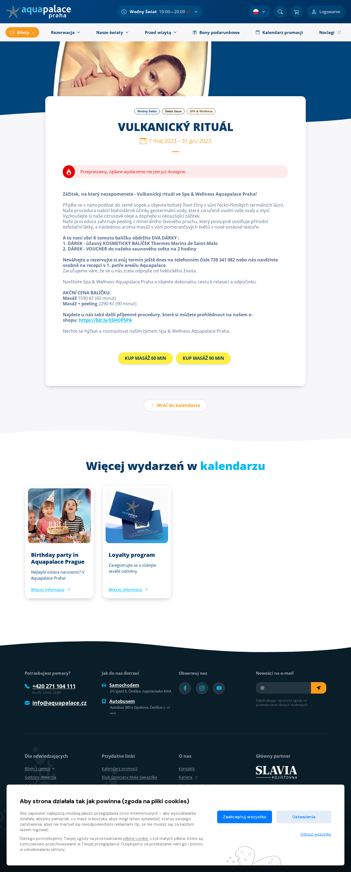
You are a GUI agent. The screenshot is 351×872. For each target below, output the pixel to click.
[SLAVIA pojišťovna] (276, 772)
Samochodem (120, 685)
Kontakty (187, 768)
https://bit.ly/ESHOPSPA (105, 320)
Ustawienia (303, 817)
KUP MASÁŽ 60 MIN (145, 358)
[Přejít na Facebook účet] (185, 688)
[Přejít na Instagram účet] (202, 688)
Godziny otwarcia (40, 777)
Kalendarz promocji (120, 768)
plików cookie (135, 838)
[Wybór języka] (259, 11)
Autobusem (118, 701)
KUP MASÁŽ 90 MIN (203, 358)
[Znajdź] (280, 11)
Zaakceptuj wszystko (244, 817)
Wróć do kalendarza (175, 405)
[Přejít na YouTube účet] (219, 688)
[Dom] (38, 12)
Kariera (188, 777)
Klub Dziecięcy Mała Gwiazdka (129, 777)
